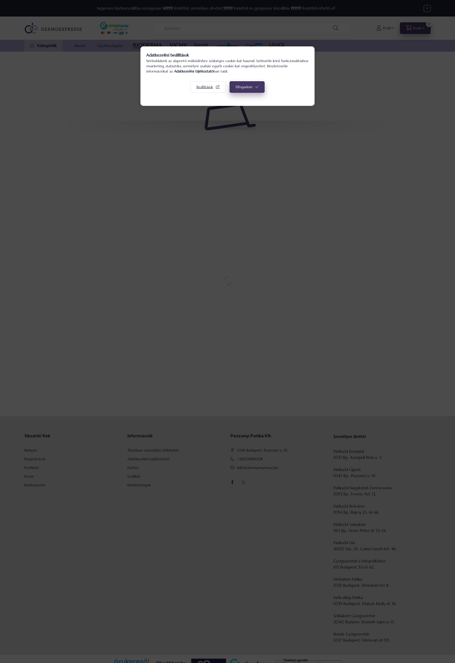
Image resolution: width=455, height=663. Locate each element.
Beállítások (204, 87)
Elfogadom (244, 87)
